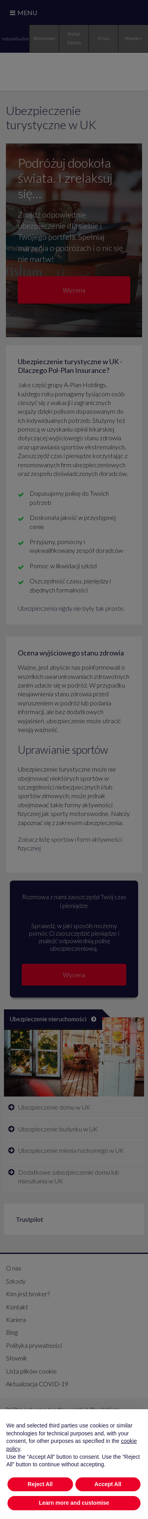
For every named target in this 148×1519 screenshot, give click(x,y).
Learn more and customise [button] (74, 1503)
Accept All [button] (107, 1484)
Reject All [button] (40, 1484)
